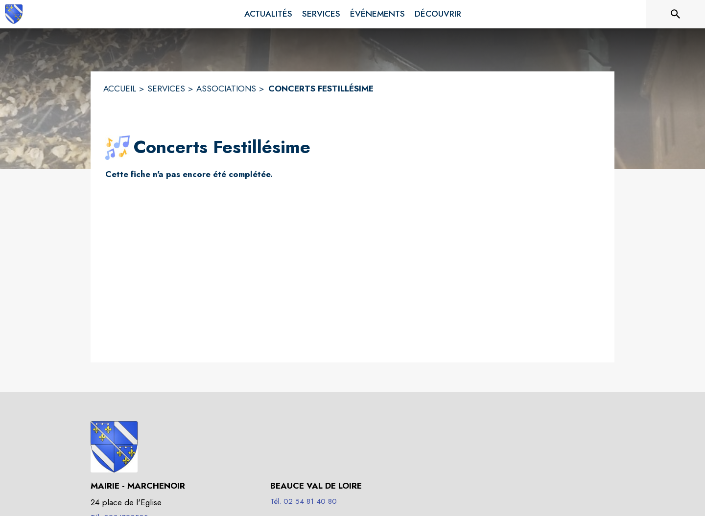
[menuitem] (268, 14)
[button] (117, 147)
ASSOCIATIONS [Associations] (226, 88)
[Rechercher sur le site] (675, 14)
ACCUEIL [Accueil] (119, 88)
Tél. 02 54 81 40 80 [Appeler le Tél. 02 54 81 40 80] (303, 501)
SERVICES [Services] (166, 88)
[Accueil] (14, 14)
